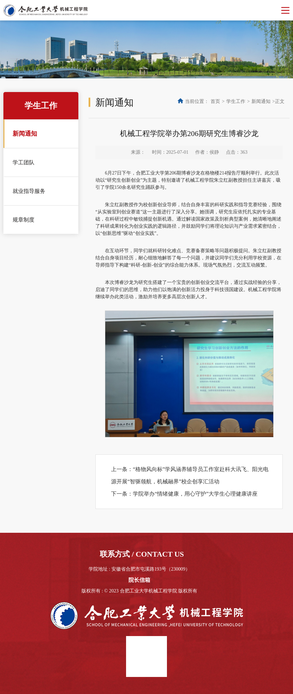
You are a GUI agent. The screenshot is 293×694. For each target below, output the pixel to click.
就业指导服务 (29, 191)
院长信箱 (139, 580)
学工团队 (23, 162)
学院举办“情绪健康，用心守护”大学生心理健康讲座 (195, 494)
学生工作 (235, 101)
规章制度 (23, 220)
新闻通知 (25, 133)
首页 (215, 101)
